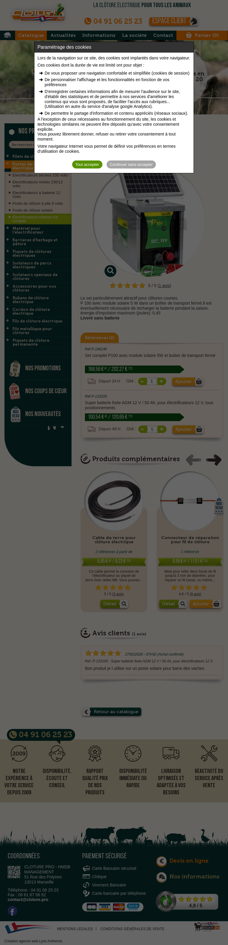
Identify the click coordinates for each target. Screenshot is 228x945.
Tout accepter (87, 164)
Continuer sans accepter (131, 164)
